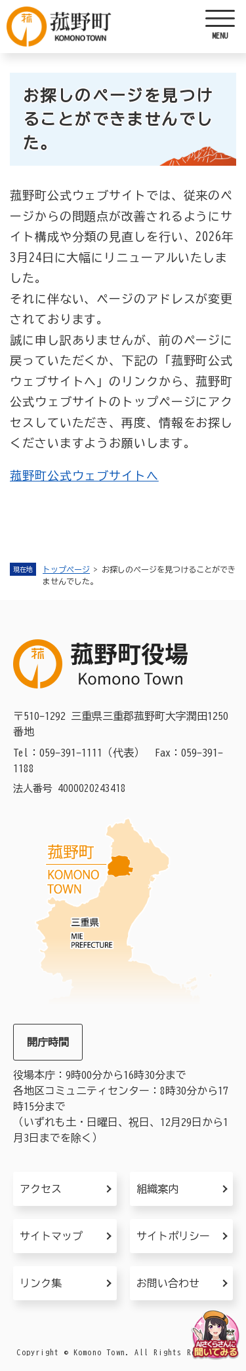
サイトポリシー (173, 1236)
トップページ (66, 569)
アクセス (41, 1189)
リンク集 (41, 1283)
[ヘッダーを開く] (220, 26)
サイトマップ (51, 1236)
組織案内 (157, 1189)
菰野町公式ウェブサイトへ (84, 475)
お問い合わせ (167, 1283)
